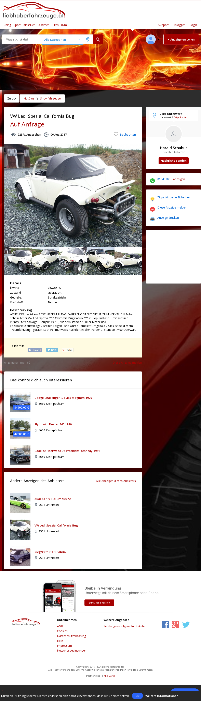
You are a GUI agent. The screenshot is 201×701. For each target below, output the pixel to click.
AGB (60, 626)
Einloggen (179, 25)
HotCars (29, 98)
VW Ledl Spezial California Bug (56, 525)
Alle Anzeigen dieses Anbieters (116, 481)
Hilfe (60, 641)
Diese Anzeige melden (127, 362)
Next (134, 259)
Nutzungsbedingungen (71, 650)
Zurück (11, 98)
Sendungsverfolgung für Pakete (124, 626)
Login (193, 25)
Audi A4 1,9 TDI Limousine (53, 499)
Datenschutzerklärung (71, 636)
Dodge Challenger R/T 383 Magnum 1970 (63, 398)
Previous (10, 259)
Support (163, 25)
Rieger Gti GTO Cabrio (50, 552)
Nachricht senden (174, 161)
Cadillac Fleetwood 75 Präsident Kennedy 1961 (67, 451)
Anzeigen (179, 179)
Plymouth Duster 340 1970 (53, 424)
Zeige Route (180, 117)
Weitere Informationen (161, 696)
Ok (137, 696)
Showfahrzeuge (50, 98)
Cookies (62, 631)
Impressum (64, 645)
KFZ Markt (109, 675)
